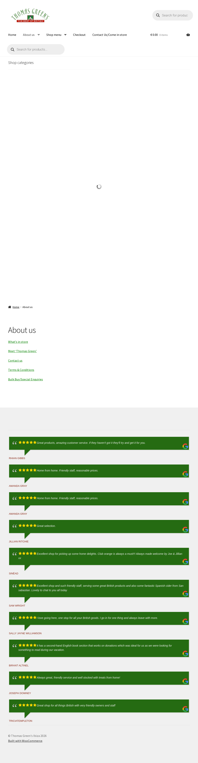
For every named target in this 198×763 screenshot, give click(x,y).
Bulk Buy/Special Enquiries (25, 379)
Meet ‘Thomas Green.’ (22, 351)
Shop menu (53, 35)
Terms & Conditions (21, 370)
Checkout (79, 35)
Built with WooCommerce (25, 741)
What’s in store (18, 342)
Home (12, 35)
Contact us (15, 360)
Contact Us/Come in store (109, 35)
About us (29, 35)
